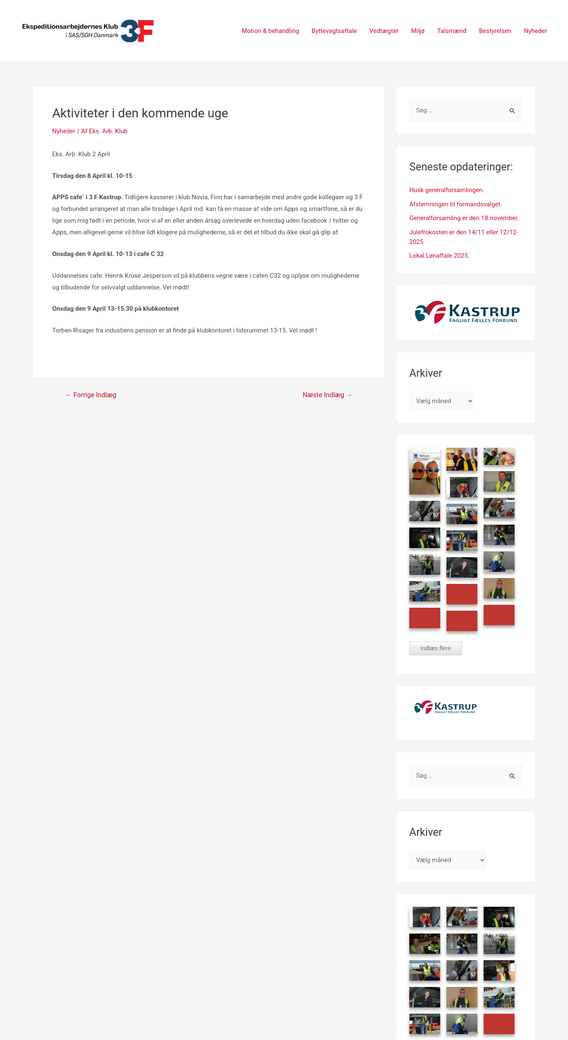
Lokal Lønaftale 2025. (439, 255)
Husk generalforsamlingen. (446, 190)
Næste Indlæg (327, 395)
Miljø (417, 31)
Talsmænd (452, 31)
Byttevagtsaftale (334, 31)
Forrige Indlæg (90, 395)
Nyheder (535, 31)
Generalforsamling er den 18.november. (464, 218)
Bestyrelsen (495, 31)
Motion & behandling (270, 31)
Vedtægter (384, 31)
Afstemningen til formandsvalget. (455, 204)
